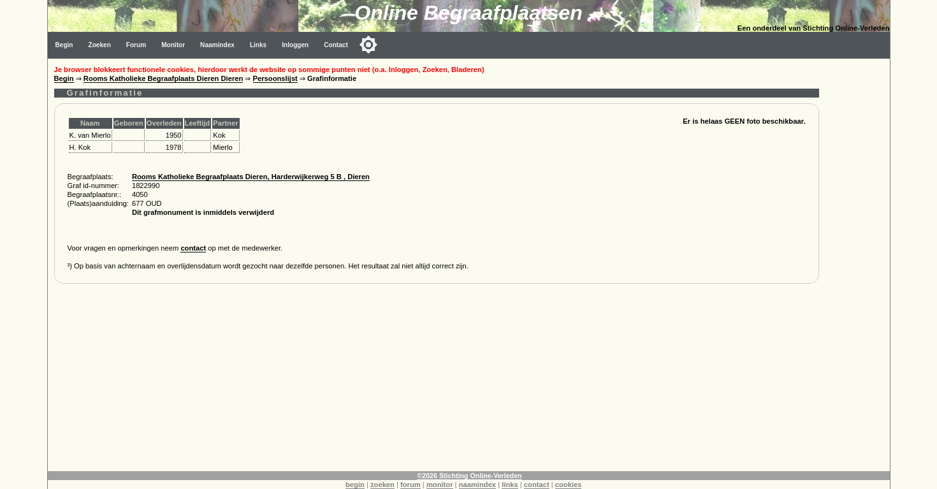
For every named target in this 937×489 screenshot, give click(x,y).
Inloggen (295, 44)
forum (410, 484)
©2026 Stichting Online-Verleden (469, 475)
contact (193, 248)
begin (355, 484)
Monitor (173, 44)
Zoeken (100, 44)
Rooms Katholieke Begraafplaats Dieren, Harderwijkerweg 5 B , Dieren (251, 176)
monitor (439, 484)
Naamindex (217, 44)
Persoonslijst (275, 78)
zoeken (382, 484)
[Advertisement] (436, 382)
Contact (336, 44)
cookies (568, 484)
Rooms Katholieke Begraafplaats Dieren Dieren (163, 78)
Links (258, 44)
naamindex (477, 484)
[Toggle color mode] (368, 44)
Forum (136, 44)
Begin (64, 44)
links (510, 484)
